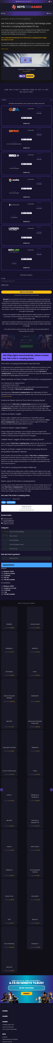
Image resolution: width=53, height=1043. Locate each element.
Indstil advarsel (26, 292)
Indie (3, 490)
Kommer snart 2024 (8, 1012)
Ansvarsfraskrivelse (8, 1034)
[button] (1, 777)
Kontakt (4, 1024)
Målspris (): (5, 285)
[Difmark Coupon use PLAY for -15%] (26, 336)
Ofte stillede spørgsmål (9, 1017)
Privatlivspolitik (7, 1029)
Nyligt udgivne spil (8, 1014)
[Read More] (26, 49)
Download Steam (6, 384)
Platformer (11, 490)
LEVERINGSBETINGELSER (8, 1031)
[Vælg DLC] (26, 100)
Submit (26, 981)
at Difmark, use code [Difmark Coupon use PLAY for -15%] (24, 1)
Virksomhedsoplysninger (10, 1027)
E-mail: (3, 278)
